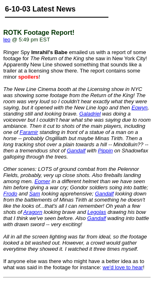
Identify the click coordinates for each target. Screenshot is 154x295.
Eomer (42, 181)
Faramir (29, 132)
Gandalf (76, 151)
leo (6, 39)
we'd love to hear (123, 267)
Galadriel (90, 114)
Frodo (10, 194)
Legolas (96, 212)
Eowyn (139, 107)
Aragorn (32, 212)
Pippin (105, 151)
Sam (34, 194)
